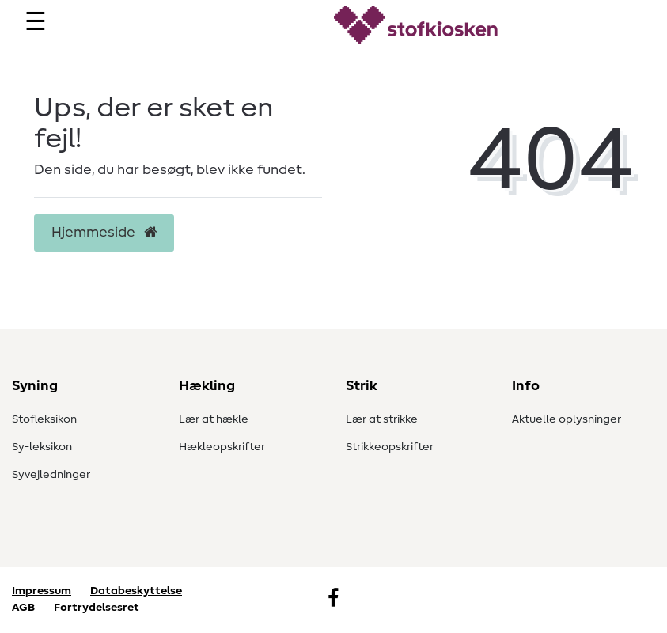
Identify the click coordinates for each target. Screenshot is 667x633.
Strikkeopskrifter (390, 447)
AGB (23, 607)
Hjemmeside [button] (104, 233)
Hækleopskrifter (222, 447)
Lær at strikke (382, 419)
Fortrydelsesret (96, 607)
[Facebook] (333, 600)
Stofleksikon (44, 419)
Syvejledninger (51, 474)
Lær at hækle (213, 419)
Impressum (41, 591)
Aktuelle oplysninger (566, 419)
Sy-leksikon (42, 447)
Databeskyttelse (136, 591)
